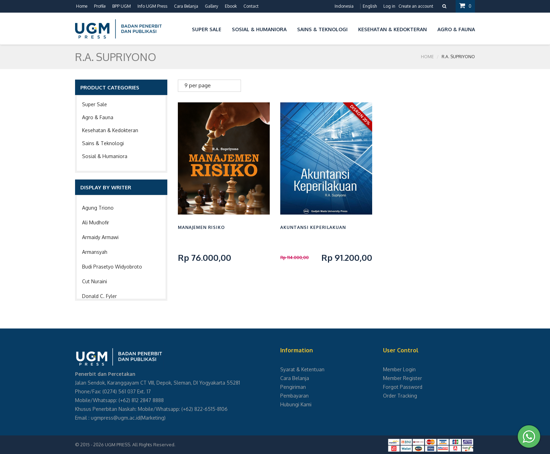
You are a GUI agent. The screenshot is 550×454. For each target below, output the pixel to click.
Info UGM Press (152, 6)
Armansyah (94, 252)
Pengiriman (293, 387)
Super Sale (94, 104)
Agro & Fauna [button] (456, 29)
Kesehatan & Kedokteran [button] (392, 29)
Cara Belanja (186, 6)
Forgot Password (402, 387)
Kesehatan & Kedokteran (110, 130)
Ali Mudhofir (95, 222)
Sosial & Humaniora (104, 156)
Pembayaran (294, 396)
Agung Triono (98, 208)
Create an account (415, 6)
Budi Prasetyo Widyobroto (112, 267)
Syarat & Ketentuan (302, 369)
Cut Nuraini (94, 281)
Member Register (402, 378)
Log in (389, 6)
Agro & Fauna (97, 117)
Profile (100, 6)
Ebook (231, 6)
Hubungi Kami (295, 404)
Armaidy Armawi (100, 237)
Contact (251, 6)
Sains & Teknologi (103, 143)
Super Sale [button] (206, 29)
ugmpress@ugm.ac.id (115, 418)
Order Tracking (400, 396)
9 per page (198, 85)
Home (81, 6)
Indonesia (344, 6)
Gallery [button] (211, 6)
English (370, 6)
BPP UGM (121, 6)
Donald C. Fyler (99, 296)
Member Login (399, 369)
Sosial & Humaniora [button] (259, 29)
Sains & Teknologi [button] (322, 29)
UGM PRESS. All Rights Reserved (139, 444)
